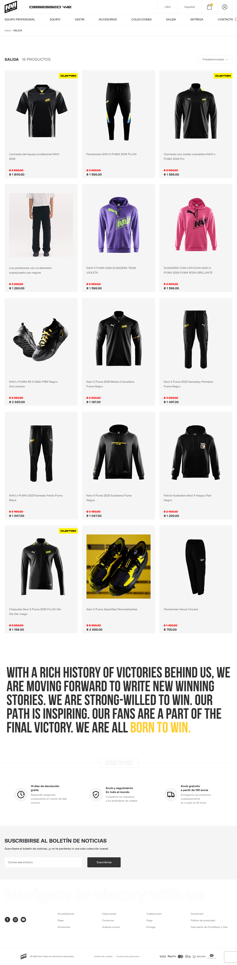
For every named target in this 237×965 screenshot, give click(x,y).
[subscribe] (43, 862)
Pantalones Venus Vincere (181, 609)
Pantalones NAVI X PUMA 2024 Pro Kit (111, 154)
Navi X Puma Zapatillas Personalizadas (111, 609)
